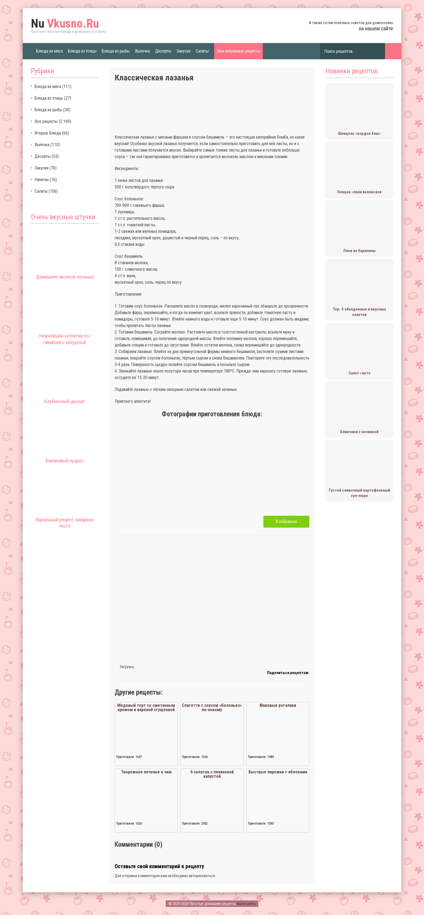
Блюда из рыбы (116, 51)
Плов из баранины (359, 250)
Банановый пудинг (64, 460)
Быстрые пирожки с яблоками (278, 772)
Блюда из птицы (82, 51)
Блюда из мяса (49, 51)
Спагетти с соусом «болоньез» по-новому (212, 707)
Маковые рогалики (278, 705)
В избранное (286, 521)
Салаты (202, 51)
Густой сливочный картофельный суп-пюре (359, 493)
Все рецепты (46, 121)
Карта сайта (246, 903)
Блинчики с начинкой (359, 431)
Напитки (42, 179)
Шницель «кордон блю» (359, 133)
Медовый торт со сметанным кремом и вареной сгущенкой (146, 707)
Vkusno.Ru (65, 24)
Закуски (183, 51)
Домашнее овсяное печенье (65, 277)
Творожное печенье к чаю (146, 772)
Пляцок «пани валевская (359, 191)
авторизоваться (202, 876)
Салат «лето (359, 373)
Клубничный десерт (64, 401)
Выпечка (142, 51)
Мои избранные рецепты (238, 51)
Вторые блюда (48, 133)
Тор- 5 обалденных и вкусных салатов (359, 312)
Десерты (163, 51)
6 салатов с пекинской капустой (212, 774)
